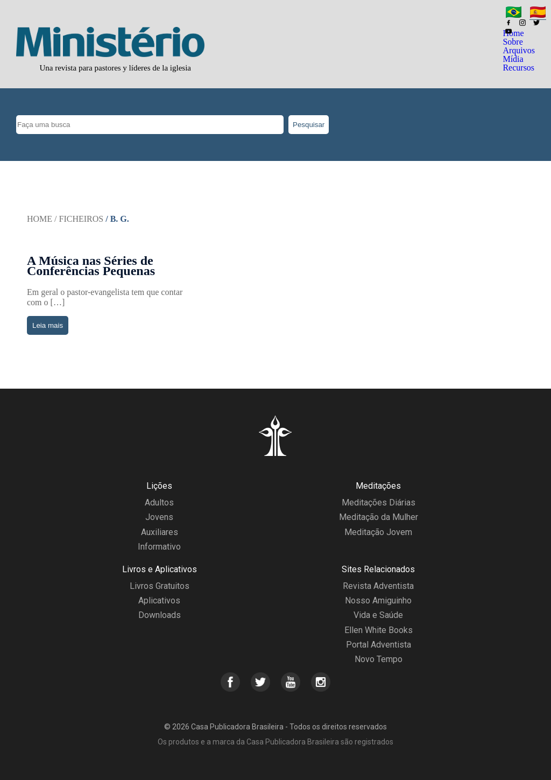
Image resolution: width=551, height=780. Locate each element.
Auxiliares (159, 532)
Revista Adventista (378, 586)
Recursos (518, 67)
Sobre (512, 41)
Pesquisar (308, 125)
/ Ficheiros (78, 218)
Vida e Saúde (378, 615)
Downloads (159, 615)
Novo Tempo (378, 659)
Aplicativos (159, 600)
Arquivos (519, 50)
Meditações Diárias (378, 502)
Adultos (159, 502)
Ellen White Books (378, 630)
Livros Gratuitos (159, 586)
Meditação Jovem (378, 532)
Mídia (513, 59)
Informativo (159, 547)
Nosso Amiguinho (378, 600)
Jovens (159, 517)
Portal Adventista (378, 645)
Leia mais (47, 325)
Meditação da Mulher (378, 517)
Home (39, 218)
